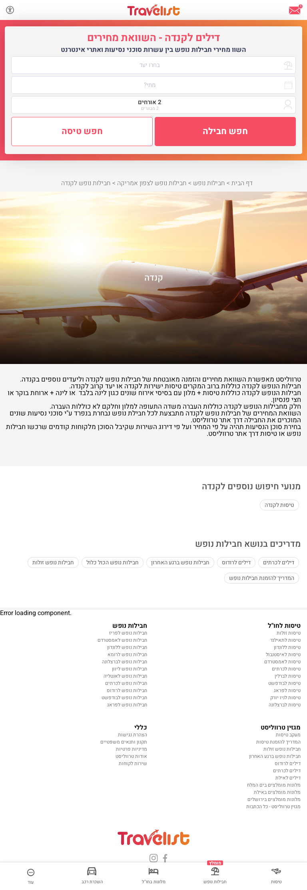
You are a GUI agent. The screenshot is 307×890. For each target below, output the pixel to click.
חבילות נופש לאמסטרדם (122, 640)
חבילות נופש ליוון (129, 668)
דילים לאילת (288, 777)
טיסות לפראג (287, 690)
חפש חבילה (225, 131)
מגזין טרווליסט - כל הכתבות (273, 806)
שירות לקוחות (133, 763)
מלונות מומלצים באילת (277, 792)
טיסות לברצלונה (285, 704)
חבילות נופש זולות (53, 562)
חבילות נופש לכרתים (126, 683)
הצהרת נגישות (132, 734)
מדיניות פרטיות (131, 749)
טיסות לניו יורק (285, 697)
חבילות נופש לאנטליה (125, 676)
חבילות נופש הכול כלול (112, 562)
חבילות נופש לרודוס (127, 690)
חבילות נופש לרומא (127, 654)
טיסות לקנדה (279, 505)
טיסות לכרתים (286, 668)
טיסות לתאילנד (285, 640)
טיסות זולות (289, 633)
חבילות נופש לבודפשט (124, 697)
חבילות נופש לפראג (127, 704)
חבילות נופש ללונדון (127, 647)
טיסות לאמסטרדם (282, 661)
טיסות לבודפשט (284, 683)
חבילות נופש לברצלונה (124, 661)
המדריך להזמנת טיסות (278, 742)
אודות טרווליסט (131, 756)
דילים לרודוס (236, 562)
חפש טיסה (82, 131)
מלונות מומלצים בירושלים (274, 799)
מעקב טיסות (288, 734)
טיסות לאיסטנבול (283, 654)
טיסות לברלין (288, 676)
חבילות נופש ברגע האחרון (180, 562)
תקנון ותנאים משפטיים (123, 742)
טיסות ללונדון (287, 647)
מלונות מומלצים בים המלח (274, 785)
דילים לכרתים (278, 562)
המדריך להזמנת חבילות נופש (261, 578)
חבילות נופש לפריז (128, 633)
